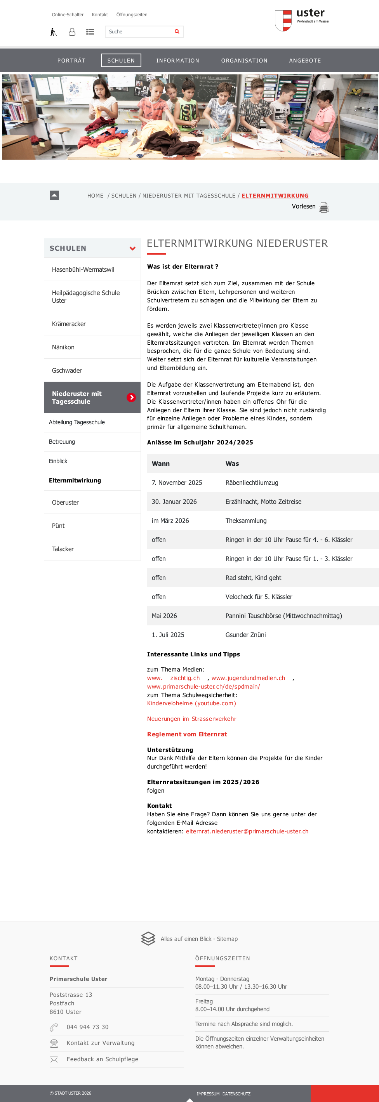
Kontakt (100, 14)
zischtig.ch (185, 677)
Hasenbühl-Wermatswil (83, 269)
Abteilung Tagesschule (77, 421)
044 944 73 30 (79, 1027)
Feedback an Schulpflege (94, 1059)
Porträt (71, 60)
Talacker (63, 548)
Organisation (244, 60)
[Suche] (171, 32)
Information (178, 60)
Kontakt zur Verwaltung (92, 1043)
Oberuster (65, 502)
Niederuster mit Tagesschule (77, 397)
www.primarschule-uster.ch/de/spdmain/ (204, 686)
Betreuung (62, 441)
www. (155, 677)
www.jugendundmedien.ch (248, 677)
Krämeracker (69, 323)
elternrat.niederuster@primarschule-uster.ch (247, 831)
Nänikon (63, 347)
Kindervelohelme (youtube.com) (191, 702)
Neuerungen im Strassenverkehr (191, 718)
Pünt (58, 525)
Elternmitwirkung (94, 480)
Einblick (58, 460)
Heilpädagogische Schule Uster (86, 296)
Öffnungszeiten (132, 14)
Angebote (305, 60)
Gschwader (67, 370)
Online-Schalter (67, 14)
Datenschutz (236, 1093)
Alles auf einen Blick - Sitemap (199, 938)
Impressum (208, 1093)
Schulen (121, 60)
